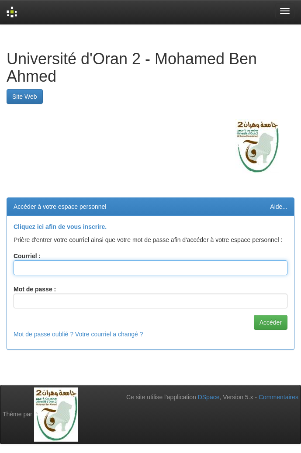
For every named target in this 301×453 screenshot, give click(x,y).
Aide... (278, 206)
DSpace (209, 397)
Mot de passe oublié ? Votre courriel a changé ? (78, 334)
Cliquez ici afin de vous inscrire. (60, 226)
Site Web (24, 96)
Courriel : (27, 255)
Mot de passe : (35, 289)
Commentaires (278, 397)
